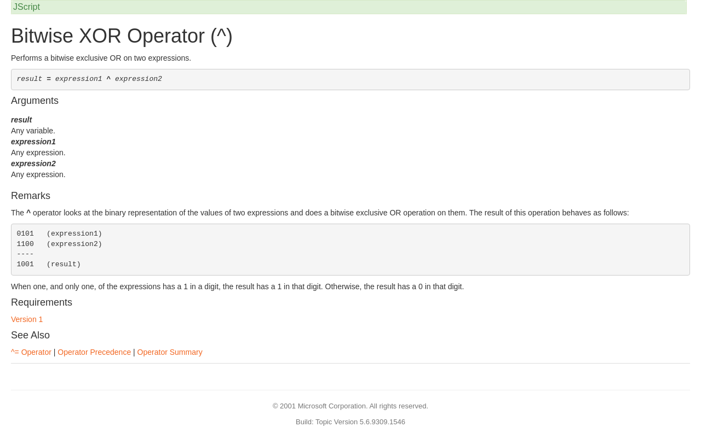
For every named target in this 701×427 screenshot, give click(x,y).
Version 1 (27, 319)
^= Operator (31, 352)
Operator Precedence (94, 352)
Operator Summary (170, 352)
